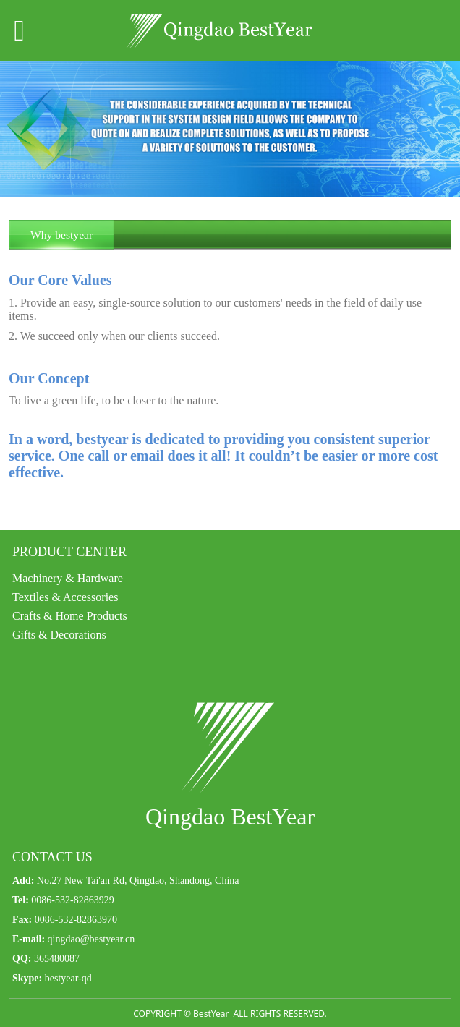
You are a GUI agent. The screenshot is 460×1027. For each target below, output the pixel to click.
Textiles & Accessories (65, 597)
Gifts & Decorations (59, 634)
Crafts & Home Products (69, 616)
